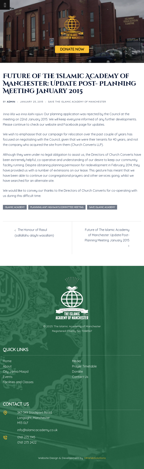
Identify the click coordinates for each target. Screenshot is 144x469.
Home (7, 361)
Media (76, 361)
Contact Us (80, 377)
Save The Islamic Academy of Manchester (77, 101)
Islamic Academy (15, 207)
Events (7, 377)
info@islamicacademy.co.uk (37, 430)
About (7, 366)
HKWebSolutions (95, 458)
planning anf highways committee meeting (57, 207)
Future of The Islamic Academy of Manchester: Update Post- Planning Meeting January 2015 (107, 235)
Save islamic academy (102, 207)
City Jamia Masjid (15, 371)
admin (11, 101)
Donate (77, 371)
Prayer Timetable (84, 366)
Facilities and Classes (18, 382)
